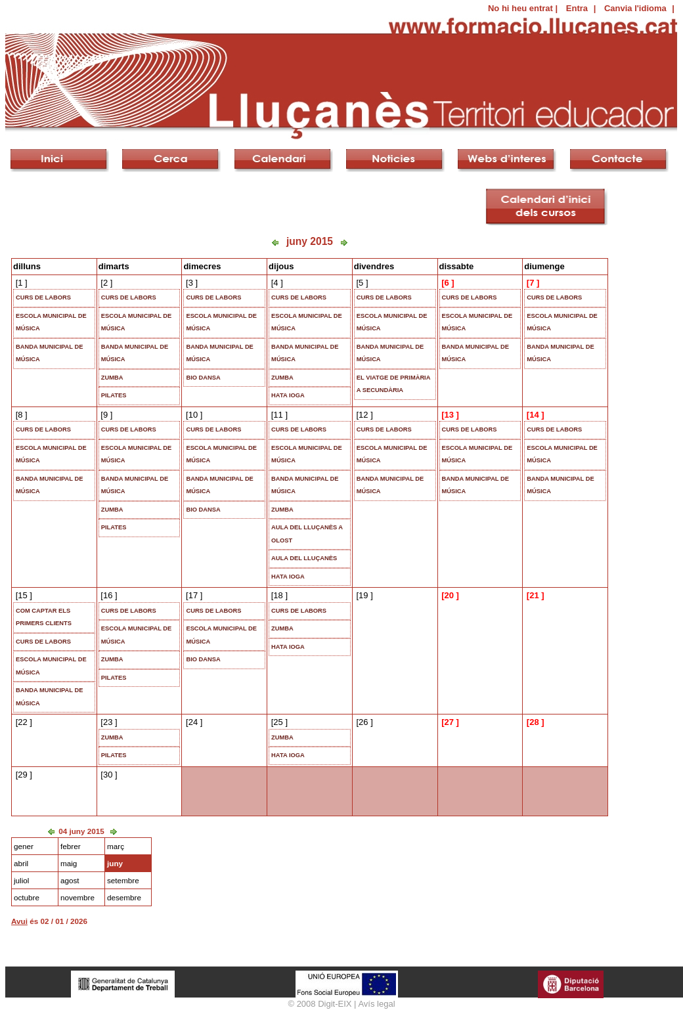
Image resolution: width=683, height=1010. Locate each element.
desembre (124, 897)
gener (23, 846)
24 (193, 722)
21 (534, 595)
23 (107, 722)
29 (22, 774)
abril (21, 863)
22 (22, 722)
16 (107, 595)
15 (22, 595)
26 (363, 722)
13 (448, 415)
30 (107, 774)
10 (193, 415)
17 (193, 595)
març (115, 846)
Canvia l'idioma (635, 8)
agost (69, 880)
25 (277, 722)
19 (363, 595)
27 (448, 722)
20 (448, 595)
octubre (26, 897)
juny (115, 863)
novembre (77, 897)
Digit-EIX (334, 1004)
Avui (19, 921)
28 (534, 722)
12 (363, 415)
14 (534, 415)
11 (277, 415)
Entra (577, 8)
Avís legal (376, 1004)
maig (68, 863)
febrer (70, 846)
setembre (123, 880)
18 (277, 595)
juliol (21, 880)
